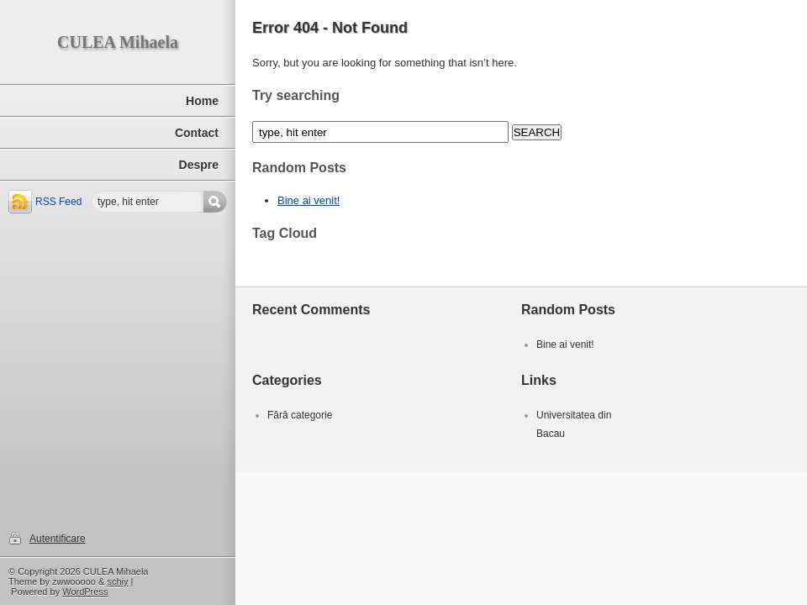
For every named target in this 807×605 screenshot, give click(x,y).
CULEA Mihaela (117, 42)
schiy (117, 581)
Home (202, 101)
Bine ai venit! (308, 200)
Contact (197, 132)
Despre (199, 164)
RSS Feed (58, 202)
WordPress (85, 592)
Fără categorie (299, 415)
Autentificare (57, 538)
